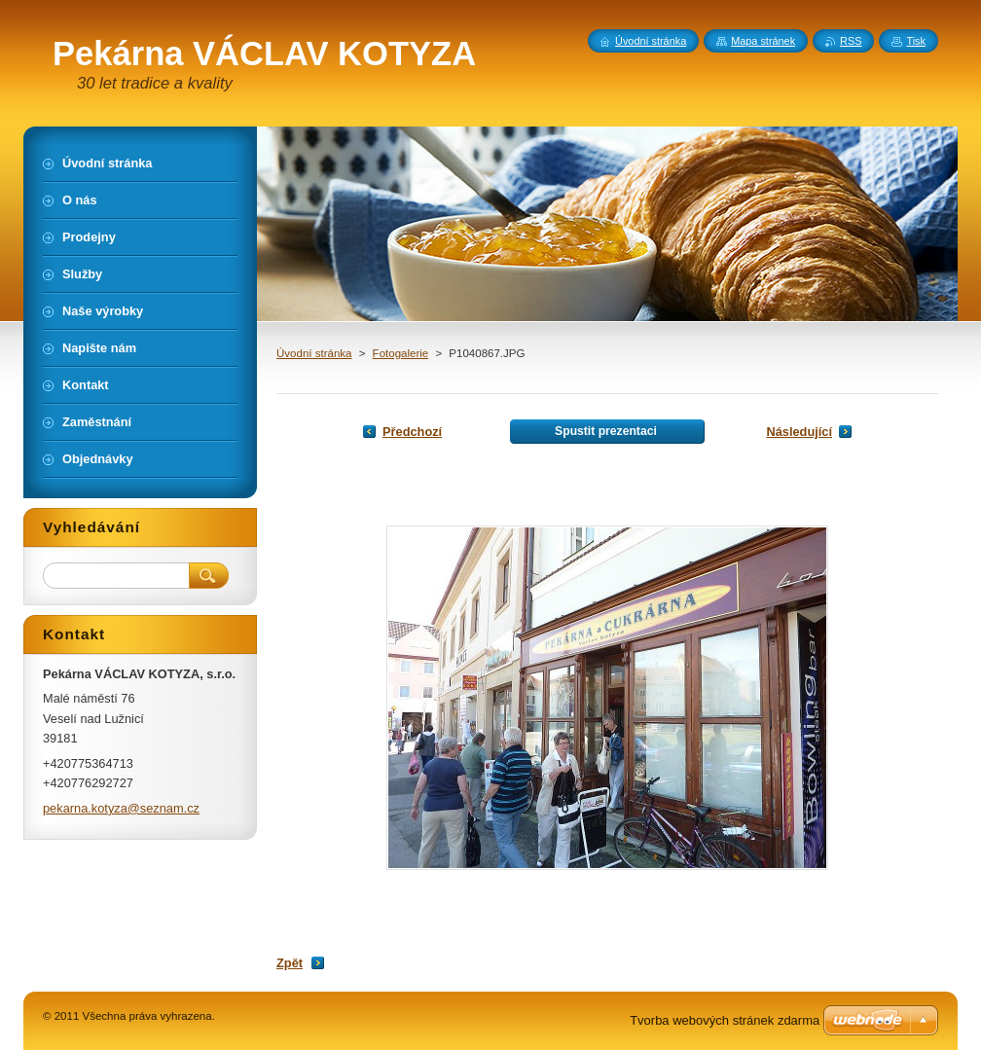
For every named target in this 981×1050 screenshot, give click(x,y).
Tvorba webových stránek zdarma (724, 1020)
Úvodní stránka (313, 353)
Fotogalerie (401, 353)
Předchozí (412, 431)
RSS (850, 41)
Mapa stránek (763, 41)
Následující (799, 431)
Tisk (916, 41)
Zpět (289, 963)
